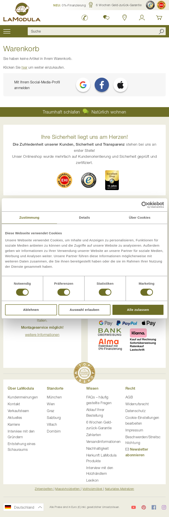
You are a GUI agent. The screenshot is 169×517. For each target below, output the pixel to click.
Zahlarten (93, 435)
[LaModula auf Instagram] (164, 507)
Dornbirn (54, 431)
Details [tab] (84, 217)
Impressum (134, 430)
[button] (69, 5)
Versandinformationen (103, 442)
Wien (51, 404)
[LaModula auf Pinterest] (144, 507)
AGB (129, 397)
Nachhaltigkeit (97, 448)
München (54, 397)
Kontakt (14, 404)
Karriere (14, 424)
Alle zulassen (138, 310)
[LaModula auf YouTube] (133, 507)
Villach (52, 424)
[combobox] (97, 31)
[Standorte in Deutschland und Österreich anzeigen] (124, 17)
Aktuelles (15, 418)
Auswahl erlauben (84, 310)
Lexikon (92, 480)
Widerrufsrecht (137, 404)
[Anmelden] (142, 17)
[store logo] (22, 13)
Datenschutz (135, 411)
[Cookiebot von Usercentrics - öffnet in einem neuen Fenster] (144, 205)
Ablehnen (31, 310)
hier (25, 67)
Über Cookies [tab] (140, 217)
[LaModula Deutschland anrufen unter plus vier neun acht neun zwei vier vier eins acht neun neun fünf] (84, 17)
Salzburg (54, 418)
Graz (50, 411)
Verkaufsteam (18, 411)
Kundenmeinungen (23, 397)
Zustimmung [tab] (29, 217)
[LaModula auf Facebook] (154, 507)
